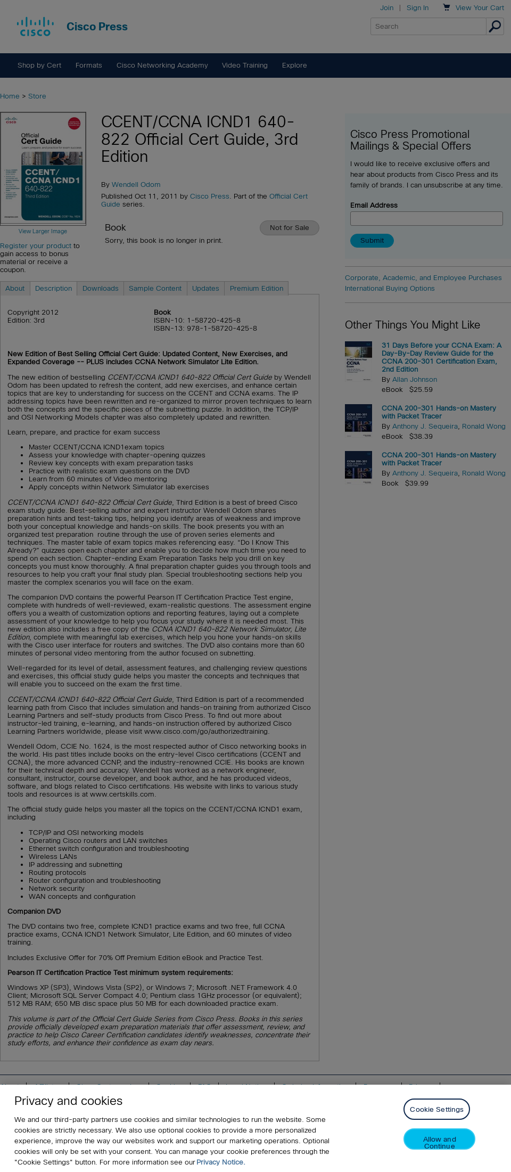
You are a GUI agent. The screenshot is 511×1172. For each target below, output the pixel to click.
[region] (255, 1128)
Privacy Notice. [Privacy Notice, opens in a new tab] (220, 1162)
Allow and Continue (439, 1142)
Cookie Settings (437, 1109)
